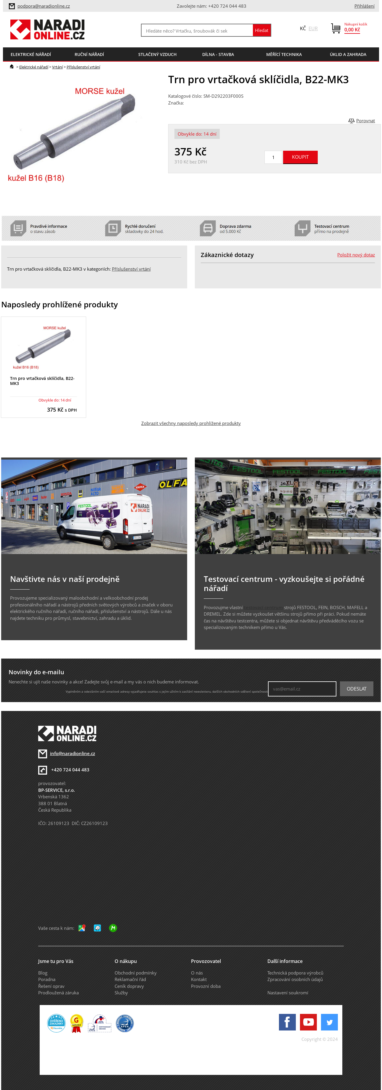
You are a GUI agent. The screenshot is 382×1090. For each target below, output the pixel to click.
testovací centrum (263, 607)
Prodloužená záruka (58, 993)
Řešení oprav (51, 986)
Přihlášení (364, 6)
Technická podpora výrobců (295, 973)
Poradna (46, 979)
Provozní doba (206, 986)
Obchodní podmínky (136, 973)
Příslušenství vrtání (83, 67)
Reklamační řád (130, 979)
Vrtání (57, 67)
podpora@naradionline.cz (43, 6)
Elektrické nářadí (33, 67)
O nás (197, 973)
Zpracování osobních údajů (295, 979)
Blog (42, 973)
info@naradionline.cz (72, 753)
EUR (313, 28)
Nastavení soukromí (287, 993)
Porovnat (365, 120)
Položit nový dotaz (356, 255)
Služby (121, 993)
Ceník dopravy (129, 986)
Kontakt (199, 979)
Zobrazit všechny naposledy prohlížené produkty (191, 423)
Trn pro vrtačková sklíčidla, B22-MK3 (42, 380)
